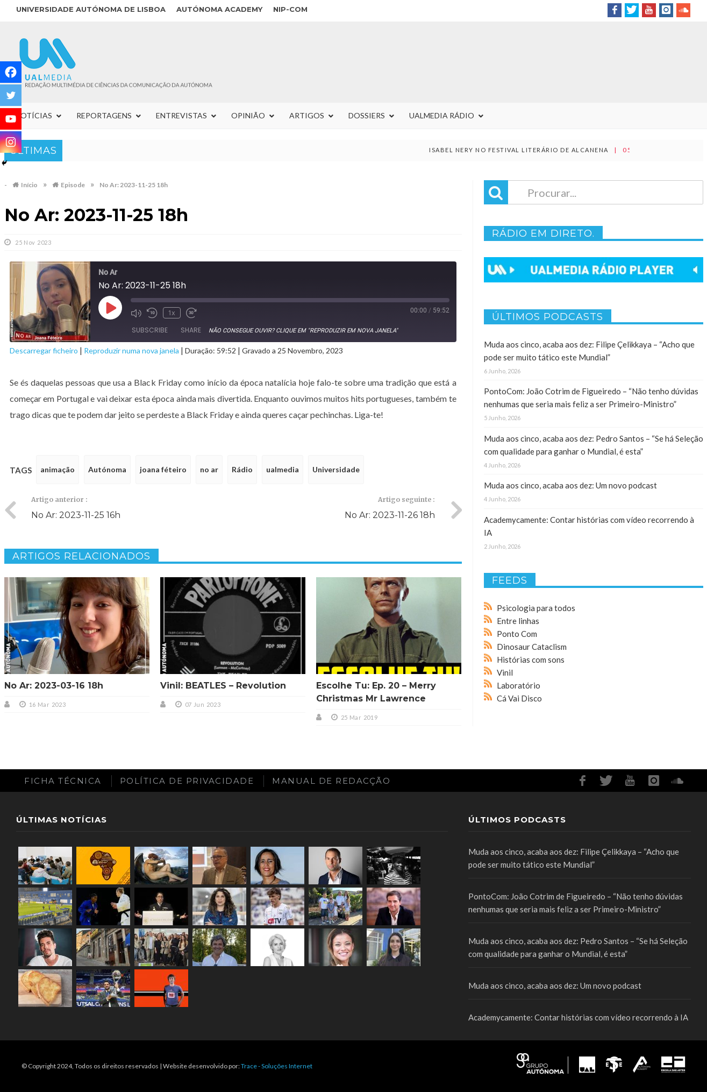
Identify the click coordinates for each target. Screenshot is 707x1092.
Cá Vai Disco (519, 698)
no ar (209, 469)
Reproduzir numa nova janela (131, 350)
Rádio (242, 469)
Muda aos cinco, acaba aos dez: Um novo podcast (570, 485)
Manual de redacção (331, 781)
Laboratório (518, 685)
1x (171, 312)
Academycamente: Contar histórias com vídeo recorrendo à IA (578, 1017)
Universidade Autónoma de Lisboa (91, 9)
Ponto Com (517, 634)
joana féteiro (163, 469)
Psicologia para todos (536, 608)
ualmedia (282, 469)
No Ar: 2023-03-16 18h (53, 685)
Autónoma (107, 469)
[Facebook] (11, 72)
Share (191, 330)
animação (57, 469)
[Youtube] (11, 119)
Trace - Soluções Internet (276, 1066)
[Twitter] (11, 95)
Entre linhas (518, 621)
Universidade (336, 469)
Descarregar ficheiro (44, 350)
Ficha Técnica (63, 781)
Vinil (505, 672)
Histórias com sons (531, 659)
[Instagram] (11, 142)
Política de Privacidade (187, 781)
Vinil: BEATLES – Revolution (223, 685)
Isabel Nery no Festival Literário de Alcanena (538, 149)
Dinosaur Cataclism (532, 646)
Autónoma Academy (219, 9)
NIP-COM (290, 9)
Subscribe (150, 330)
